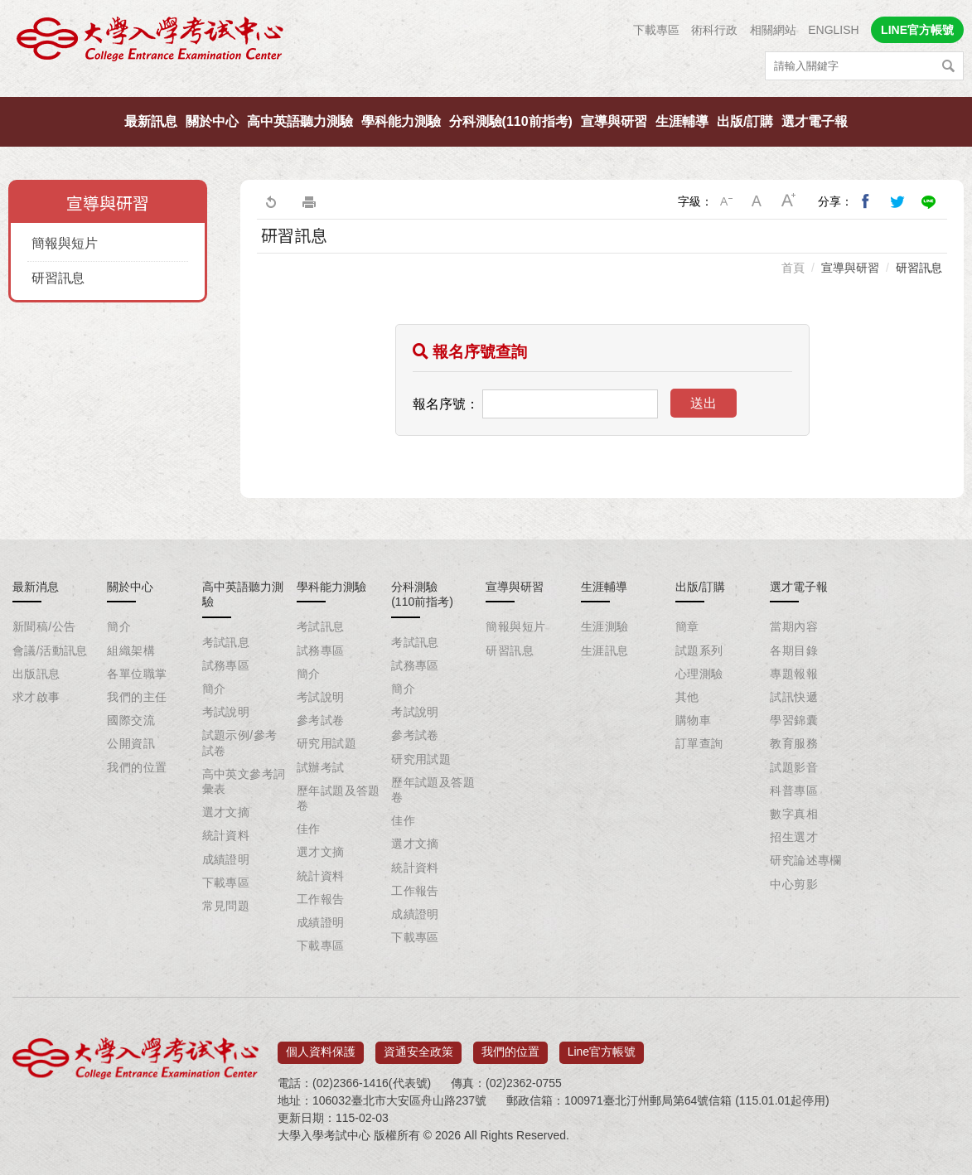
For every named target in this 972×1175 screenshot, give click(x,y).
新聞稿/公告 (43, 626)
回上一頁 (270, 201)
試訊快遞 (794, 697)
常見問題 (226, 905)
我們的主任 (137, 697)
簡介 (119, 626)
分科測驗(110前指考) (511, 121)
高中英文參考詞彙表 (244, 781)
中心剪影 (794, 884)
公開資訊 (131, 743)
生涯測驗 (605, 626)
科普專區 (794, 790)
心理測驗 (699, 673)
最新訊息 (150, 121)
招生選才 (794, 837)
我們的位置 (137, 767)
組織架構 (131, 650)
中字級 (757, 201)
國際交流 (131, 720)
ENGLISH (833, 29)
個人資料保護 (320, 1046)
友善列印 (309, 201)
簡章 (687, 626)
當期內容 (794, 626)
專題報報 (794, 673)
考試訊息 (226, 642)
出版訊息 (36, 673)
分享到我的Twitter (897, 201)
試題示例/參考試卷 (240, 742)
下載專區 (656, 29)
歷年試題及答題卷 (338, 798)
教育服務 (794, 743)
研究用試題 (326, 743)
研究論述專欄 (806, 860)
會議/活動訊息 (50, 650)
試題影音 (794, 767)
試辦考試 (321, 767)
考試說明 (226, 711)
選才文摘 (226, 812)
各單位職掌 (137, 673)
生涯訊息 (605, 650)
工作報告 (321, 899)
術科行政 (714, 29)
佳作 (309, 828)
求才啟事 (36, 697)
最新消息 (35, 586)
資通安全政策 (418, 1046)
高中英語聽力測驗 (300, 121)
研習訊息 (58, 278)
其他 (687, 697)
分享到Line (929, 201)
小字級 (726, 201)
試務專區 (226, 665)
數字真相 (794, 813)
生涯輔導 (681, 121)
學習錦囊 (794, 720)
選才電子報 (814, 121)
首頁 (793, 267)
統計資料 (226, 835)
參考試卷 (321, 720)
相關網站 (773, 29)
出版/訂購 (745, 121)
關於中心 (212, 121)
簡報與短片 (64, 243)
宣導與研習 (614, 121)
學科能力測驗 (401, 121)
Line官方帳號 (602, 1046)
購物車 (693, 720)
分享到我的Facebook (866, 201)
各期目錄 (794, 650)
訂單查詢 (699, 743)
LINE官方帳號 (917, 29)
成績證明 (226, 859)
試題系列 (699, 650)
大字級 (789, 201)
